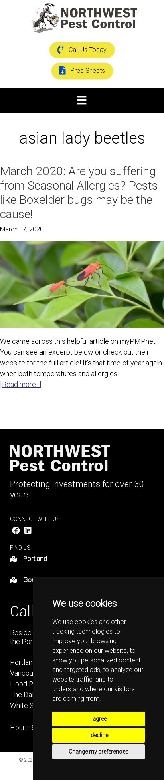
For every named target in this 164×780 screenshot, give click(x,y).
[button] (16, 531)
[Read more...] (20, 384)
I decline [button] (98, 735)
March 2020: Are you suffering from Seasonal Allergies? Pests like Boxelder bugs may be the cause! (79, 192)
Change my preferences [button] (98, 751)
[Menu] (81, 100)
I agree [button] (98, 719)
